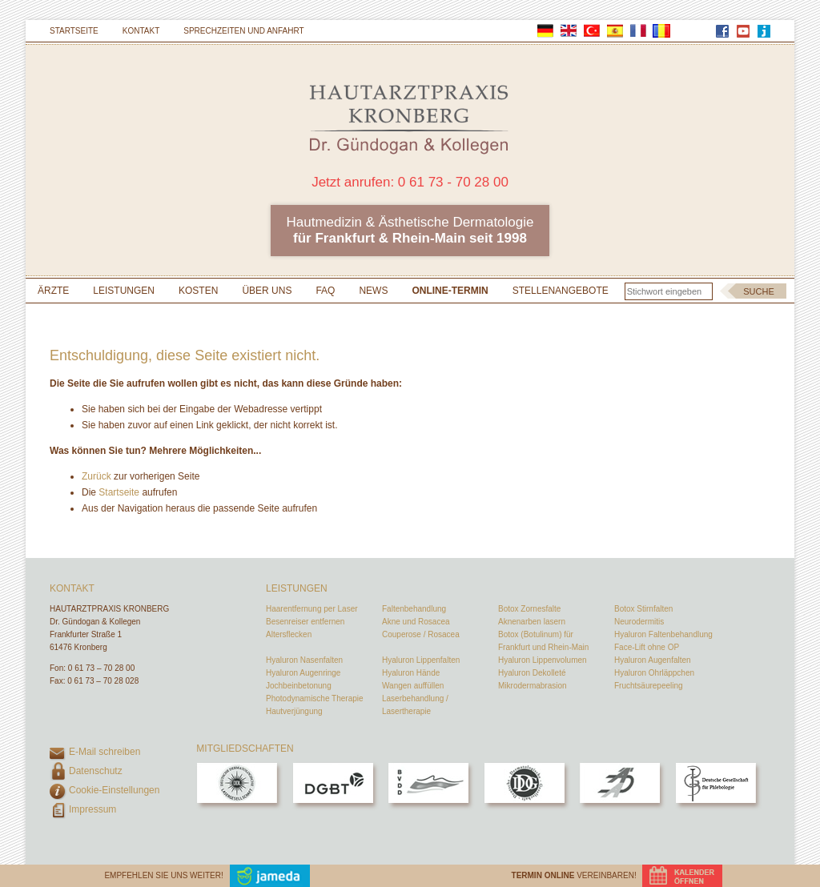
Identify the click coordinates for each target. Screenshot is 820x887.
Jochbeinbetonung (299, 685)
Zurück (96, 476)
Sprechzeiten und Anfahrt (243, 30)
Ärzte (53, 290)
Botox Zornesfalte (529, 608)
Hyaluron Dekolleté (532, 672)
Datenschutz (96, 771)
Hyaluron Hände (411, 672)
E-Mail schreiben (104, 751)
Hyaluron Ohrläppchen (654, 672)
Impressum (92, 809)
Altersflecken (289, 634)
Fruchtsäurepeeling (648, 685)
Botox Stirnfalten (643, 608)
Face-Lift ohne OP (646, 647)
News (373, 290)
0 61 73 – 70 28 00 (101, 668)
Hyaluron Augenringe (303, 672)
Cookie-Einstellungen (114, 790)
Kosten (198, 290)
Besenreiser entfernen (305, 621)
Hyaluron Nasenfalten (304, 660)
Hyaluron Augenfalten (652, 660)
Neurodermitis (639, 621)
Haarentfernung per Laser (312, 608)
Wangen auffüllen (413, 685)
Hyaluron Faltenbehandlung (663, 634)
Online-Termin (450, 290)
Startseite (74, 30)
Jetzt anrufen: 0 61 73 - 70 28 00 (410, 182)
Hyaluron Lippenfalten (421, 660)
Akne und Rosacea (416, 621)
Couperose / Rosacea (421, 634)
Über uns (266, 290)
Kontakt (141, 30)
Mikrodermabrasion (532, 685)
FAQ (325, 290)
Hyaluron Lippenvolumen (542, 660)
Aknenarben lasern (531, 621)
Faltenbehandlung (414, 608)
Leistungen (124, 290)
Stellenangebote (560, 290)
